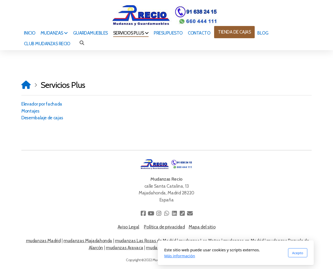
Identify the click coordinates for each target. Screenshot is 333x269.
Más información (110, 255)
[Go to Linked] (174, 213)
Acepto (228, 253)
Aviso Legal (128, 226)
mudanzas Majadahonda (87, 240)
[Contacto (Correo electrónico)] (190, 213)
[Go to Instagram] (159, 213)
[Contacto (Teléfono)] (182, 213)
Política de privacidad (164, 226)
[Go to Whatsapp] (166, 213)
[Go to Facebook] (143, 213)
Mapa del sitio (202, 226)
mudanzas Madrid (43, 240)
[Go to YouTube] (151, 213)
